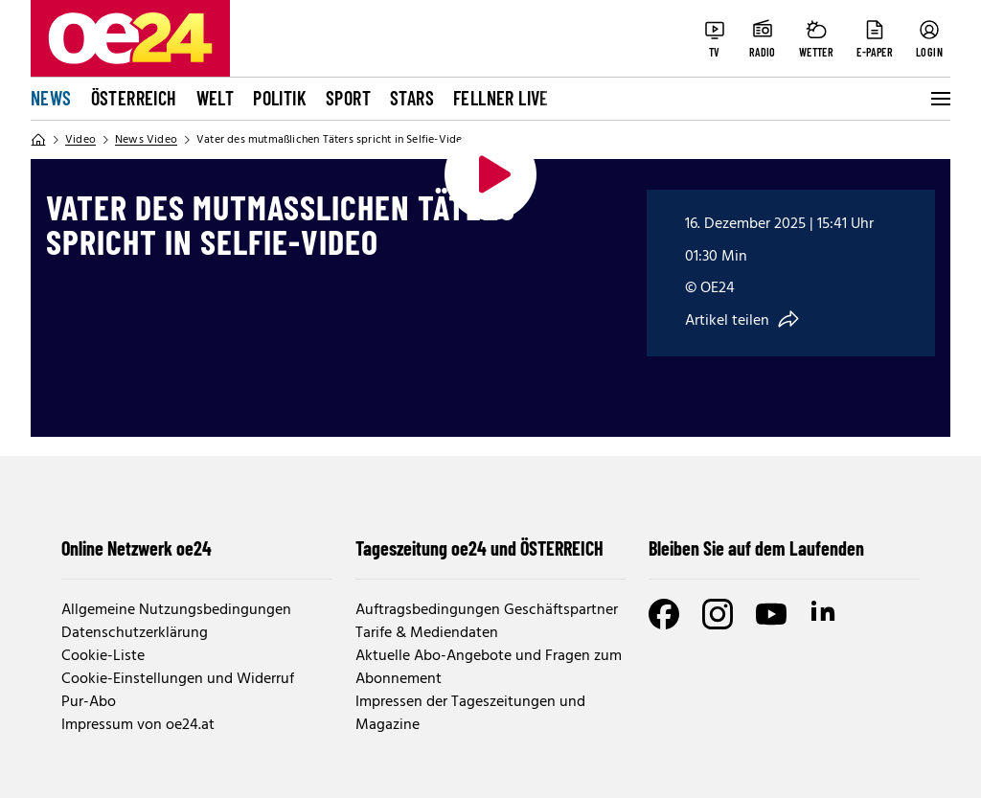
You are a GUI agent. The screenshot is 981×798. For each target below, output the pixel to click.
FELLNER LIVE (501, 97)
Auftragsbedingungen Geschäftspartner (486, 610)
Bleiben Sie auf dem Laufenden (756, 547)
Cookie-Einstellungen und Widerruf (177, 679)
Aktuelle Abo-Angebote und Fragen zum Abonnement (488, 668)
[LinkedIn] (825, 614)
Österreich (134, 97)
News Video (146, 140)
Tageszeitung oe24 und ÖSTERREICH (479, 547)
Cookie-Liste (103, 656)
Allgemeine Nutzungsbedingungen (176, 610)
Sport (348, 97)
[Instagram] (717, 614)
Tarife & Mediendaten (426, 633)
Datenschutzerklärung (134, 633)
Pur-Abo (88, 702)
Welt (215, 97)
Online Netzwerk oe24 (136, 547)
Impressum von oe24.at (138, 725)
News (51, 97)
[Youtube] (771, 614)
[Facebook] (664, 614)
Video (80, 140)
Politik (280, 97)
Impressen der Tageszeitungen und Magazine (470, 714)
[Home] (38, 140)
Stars (412, 97)
